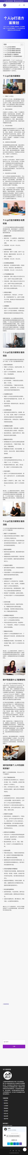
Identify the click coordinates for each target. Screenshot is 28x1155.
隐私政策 (6, 1116)
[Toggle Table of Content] (21, 44)
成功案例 (6, 1111)
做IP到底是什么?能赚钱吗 (12, 54)
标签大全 (6, 1113)
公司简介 (6, 1100)
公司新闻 (12, 26)
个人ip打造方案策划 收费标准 (13, 49)
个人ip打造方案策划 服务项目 (13, 50)
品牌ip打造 (10, 30)
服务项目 (6, 1103)
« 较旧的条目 (6, 1004)
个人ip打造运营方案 (20, 28)
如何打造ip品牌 (16, 30)
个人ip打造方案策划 (10, 28)
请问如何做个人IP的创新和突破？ (14, 56)
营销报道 (17, 26)
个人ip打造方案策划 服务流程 (13, 52)
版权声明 (6, 1118)
